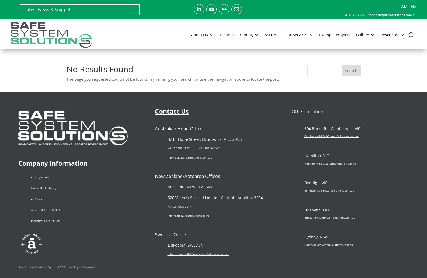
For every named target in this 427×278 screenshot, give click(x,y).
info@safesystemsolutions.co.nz (188, 215)
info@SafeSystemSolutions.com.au (190, 157)
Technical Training (236, 34)
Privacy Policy (40, 177)
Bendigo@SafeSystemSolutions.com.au (329, 190)
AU (404, 6)
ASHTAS (271, 34)
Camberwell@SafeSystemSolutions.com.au (331, 136)
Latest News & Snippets (49, 10)
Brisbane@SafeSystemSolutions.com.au (329, 217)
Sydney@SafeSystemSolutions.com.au (328, 245)
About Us (199, 34)
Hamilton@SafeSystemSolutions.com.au (330, 163)
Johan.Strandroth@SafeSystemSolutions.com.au (198, 254)
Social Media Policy (43, 188)
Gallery (362, 34)
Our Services (296, 34)
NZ (413, 6)
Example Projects (334, 34)
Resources (389, 34)
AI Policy (36, 199)
